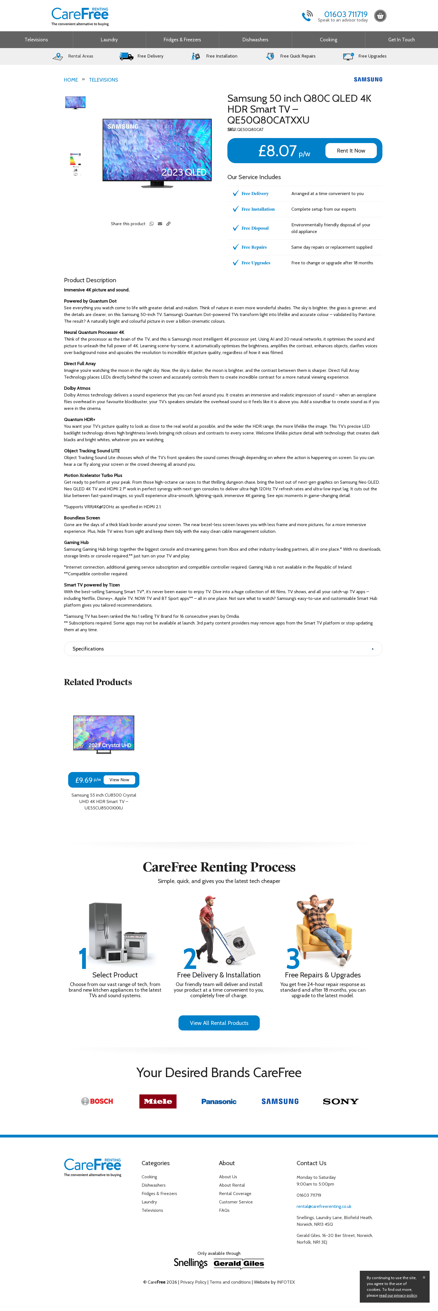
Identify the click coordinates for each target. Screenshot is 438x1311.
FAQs (224, 1210)
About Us (228, 1176)
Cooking (328, 39)
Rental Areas (72, 56)
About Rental (232, 1185)
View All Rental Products (219, 1023)
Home (71, 80)
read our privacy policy (398, 1295)
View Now (119, 779)
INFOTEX (286, 1282)
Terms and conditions (230, 1282)
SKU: (231, 129)
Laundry (109, 39)
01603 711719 (346, 14)
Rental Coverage (235, 1193)
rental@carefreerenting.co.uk (324, 1206)
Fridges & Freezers (182, 39)
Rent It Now (351, 150)
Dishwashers (255, 39)
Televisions (36, 39)
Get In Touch (401, 39)
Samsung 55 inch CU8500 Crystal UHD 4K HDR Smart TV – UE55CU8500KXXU (104, 801)
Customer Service (236, 1202)
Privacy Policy (193, 1282)
